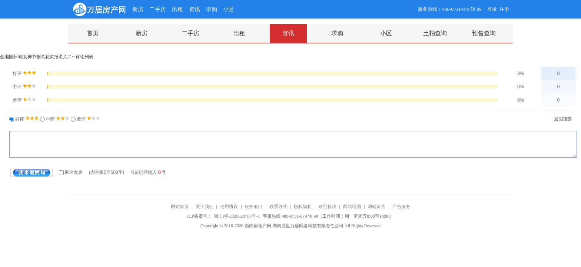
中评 (57, 119)
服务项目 (253, 206)
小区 (228, 9)
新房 (137, 9)
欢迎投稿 (327, 206)
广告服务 (401, 206)
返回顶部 (563, 119)
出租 (177, 9)
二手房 (157, 9)
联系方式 (278, 206)
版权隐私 (303, 206)
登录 (492, 9)
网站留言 (376, 206)
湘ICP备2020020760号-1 (237, 216)
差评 (88, 119)
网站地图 (352, 206)
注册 (504, 9)
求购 (211, 9)
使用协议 (229, 206)
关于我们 (204, 206)
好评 (26, 119)
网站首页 (180, 206)
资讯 (194, 9)
